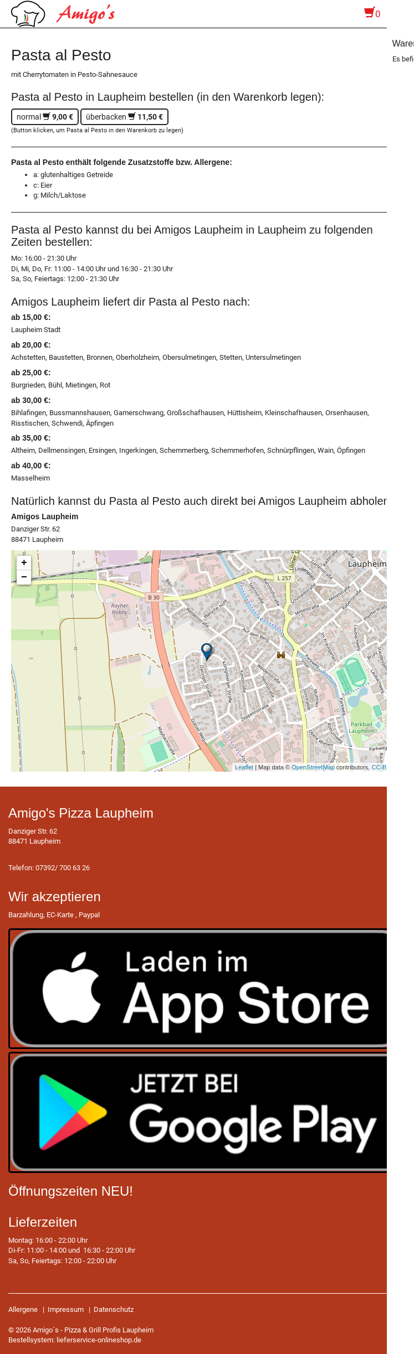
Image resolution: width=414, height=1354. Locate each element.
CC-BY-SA (385, 767)
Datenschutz (114, 1309)
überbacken (124, 116)
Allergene (23, 1309)
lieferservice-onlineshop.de (99, 1340)
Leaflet (244, 767)
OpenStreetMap (313, 767)
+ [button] (24, 563)
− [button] (24, 577)
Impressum (66, 1309)
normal (45, 116)
